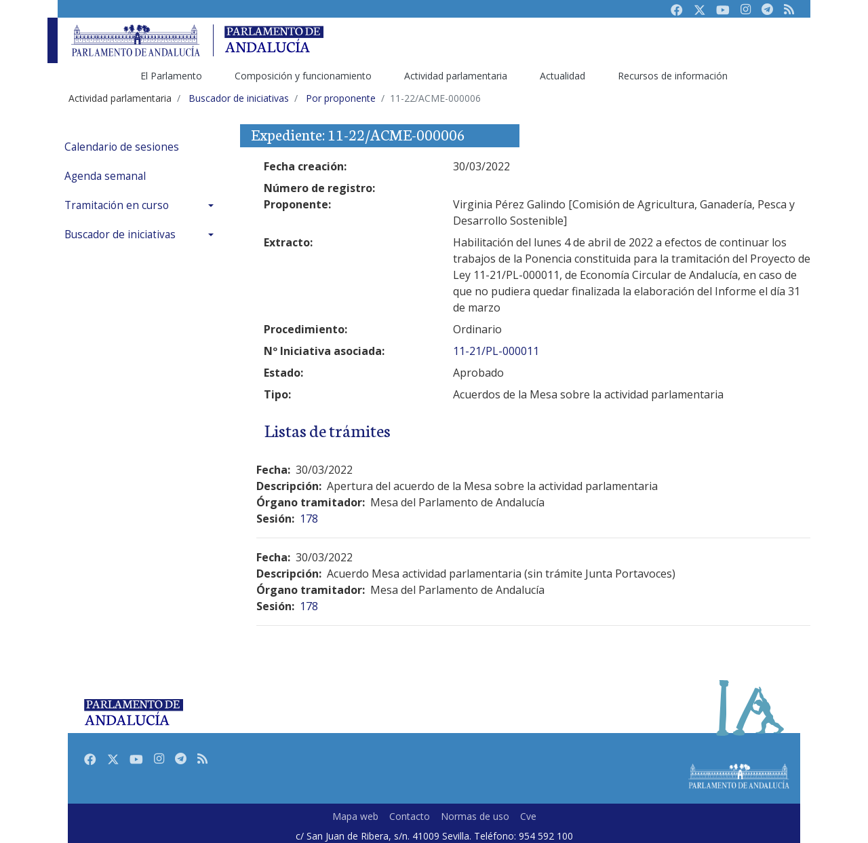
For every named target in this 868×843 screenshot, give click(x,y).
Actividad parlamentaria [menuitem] (455, 75)
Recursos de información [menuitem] (673, 75)
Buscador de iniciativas (120, 234)
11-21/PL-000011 (496, 350)
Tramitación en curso (116, 205)
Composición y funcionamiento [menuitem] (303, 75)
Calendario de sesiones (121, 147)
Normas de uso (475, 816)
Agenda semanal (105, 176)
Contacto (409, 816)
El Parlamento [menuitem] (171, 75)
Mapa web (355, 816)
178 (309, 518)
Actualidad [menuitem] (562, 75)
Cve (528, 816)
